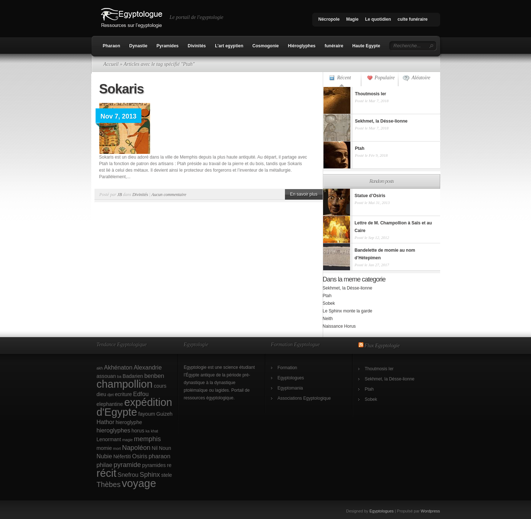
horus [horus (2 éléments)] (138, 431)
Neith (328, 318)
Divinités (197, 45)
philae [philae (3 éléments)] (105, 465)
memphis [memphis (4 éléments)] (147, 439)
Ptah (327, 295)
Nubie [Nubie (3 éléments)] (104, 456)
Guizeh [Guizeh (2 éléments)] (164, 414)
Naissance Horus (339, 326)
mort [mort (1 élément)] (117, 448)
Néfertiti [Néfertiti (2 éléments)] (122, 456)
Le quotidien (378, 19)
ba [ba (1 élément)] (119, 376)
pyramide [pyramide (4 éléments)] (127, 464)
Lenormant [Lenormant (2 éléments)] (109, 439)
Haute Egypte (366, 45)
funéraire (334, 45)
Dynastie (138, 45)
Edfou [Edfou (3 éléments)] (141, 394)
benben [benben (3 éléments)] (154, 375)
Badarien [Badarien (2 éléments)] (132, 376)
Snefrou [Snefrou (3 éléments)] (128, 474)
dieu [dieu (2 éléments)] (101, 394)
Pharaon (111, 45)
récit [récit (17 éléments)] (107, 473)
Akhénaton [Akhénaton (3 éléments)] (118, 367)
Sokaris (121, 88)
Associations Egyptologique (304, 398)
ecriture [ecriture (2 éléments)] (123, 394)
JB (119, 194)
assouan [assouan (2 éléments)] (106, 376)
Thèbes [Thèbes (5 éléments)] (109, 484)
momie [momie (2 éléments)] (104, 448)
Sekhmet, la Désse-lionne (348, 288)
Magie (352, 19)
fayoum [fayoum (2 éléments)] (146, 414)
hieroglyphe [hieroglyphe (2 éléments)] (129, 422)
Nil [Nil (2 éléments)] (154, 448)
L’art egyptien (229, 45)
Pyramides (168, 45)
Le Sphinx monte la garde (348, 311)
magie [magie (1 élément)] (127, 440)
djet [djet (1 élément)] (110, 394)
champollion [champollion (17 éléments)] (125, 384)
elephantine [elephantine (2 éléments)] (110, 404)
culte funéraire (413, 19)
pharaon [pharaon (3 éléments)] (159, 456)
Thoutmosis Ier (379, 368)
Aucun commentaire (169, 194)
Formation (287, 367)
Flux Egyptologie (382, 345)
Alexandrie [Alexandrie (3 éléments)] (148, 367)
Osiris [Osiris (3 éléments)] (140, 456)
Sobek (329, 303)
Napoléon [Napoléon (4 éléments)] (136, 447)
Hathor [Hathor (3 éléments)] (105, 422)
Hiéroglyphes (301, 45)
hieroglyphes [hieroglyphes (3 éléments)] (113, 430)
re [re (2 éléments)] (169, 465)
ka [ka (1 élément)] (147, 431)
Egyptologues (291, 377)
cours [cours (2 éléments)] (160, 386)
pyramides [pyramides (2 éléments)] (154, 465)
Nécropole (329, 19)
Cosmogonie (265, 45)
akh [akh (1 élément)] (100, 368)
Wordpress (430, 511)
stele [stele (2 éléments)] (166, 475)
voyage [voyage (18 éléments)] (139, 483)
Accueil (111, 64)
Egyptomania (290, 388)
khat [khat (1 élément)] (154, 431)
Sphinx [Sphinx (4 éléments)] (150, 474)
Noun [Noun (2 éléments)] (165, 448)
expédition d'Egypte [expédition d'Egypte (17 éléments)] (134, 407)
